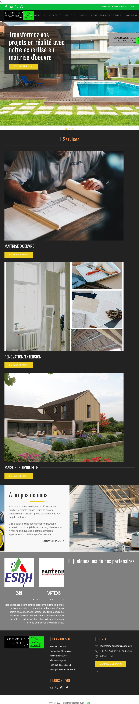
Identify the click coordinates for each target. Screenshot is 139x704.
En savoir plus (52, 541)
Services (11, 15)
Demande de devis (111, 663)
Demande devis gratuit (116, 6)
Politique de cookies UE (60, 665)
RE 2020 (70, 15)
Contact (55, 15)
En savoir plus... (23, 66)
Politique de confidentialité (62, 669)
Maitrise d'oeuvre (58, 646)
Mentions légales (58, 660)
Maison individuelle (59, 656)
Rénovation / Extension (61, 651)
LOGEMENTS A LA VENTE (106, 15)
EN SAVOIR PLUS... (19, 365)
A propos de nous (33, 15)
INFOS (83, 15)
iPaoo (87, 703)
